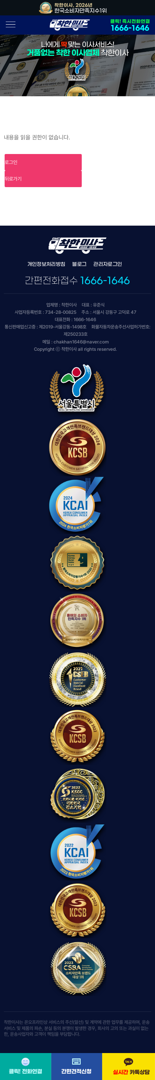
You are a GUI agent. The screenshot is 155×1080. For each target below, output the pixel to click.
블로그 (79, 264)
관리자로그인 (107, 264)
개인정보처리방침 (46, 264)
